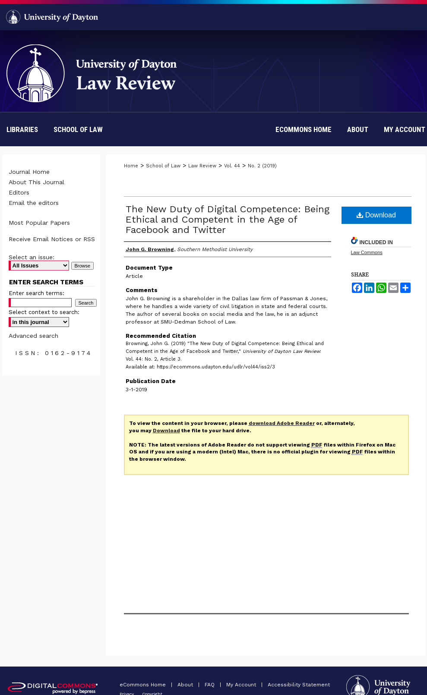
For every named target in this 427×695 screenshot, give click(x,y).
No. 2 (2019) (262, 166)
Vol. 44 (232, 166)
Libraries (22, 129)
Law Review (202, 166)
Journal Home (29, 171)
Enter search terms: (36, 293)
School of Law (78, 129)
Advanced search (33, 335)
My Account (242, 685)
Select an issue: (31, 257)
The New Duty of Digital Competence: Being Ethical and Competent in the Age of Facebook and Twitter (227, 219)
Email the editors (34, 202)
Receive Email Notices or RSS (52, 239)
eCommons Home (144, 685)
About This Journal (36, 182)
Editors (19, 192)
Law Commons (367, 252)
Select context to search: (44, 312)
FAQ (210, 685)
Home (131, 166)
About (186, 685)
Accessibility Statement (299, 685)
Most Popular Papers (39, 222)
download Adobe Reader (282, 423)
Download (376, 215)
